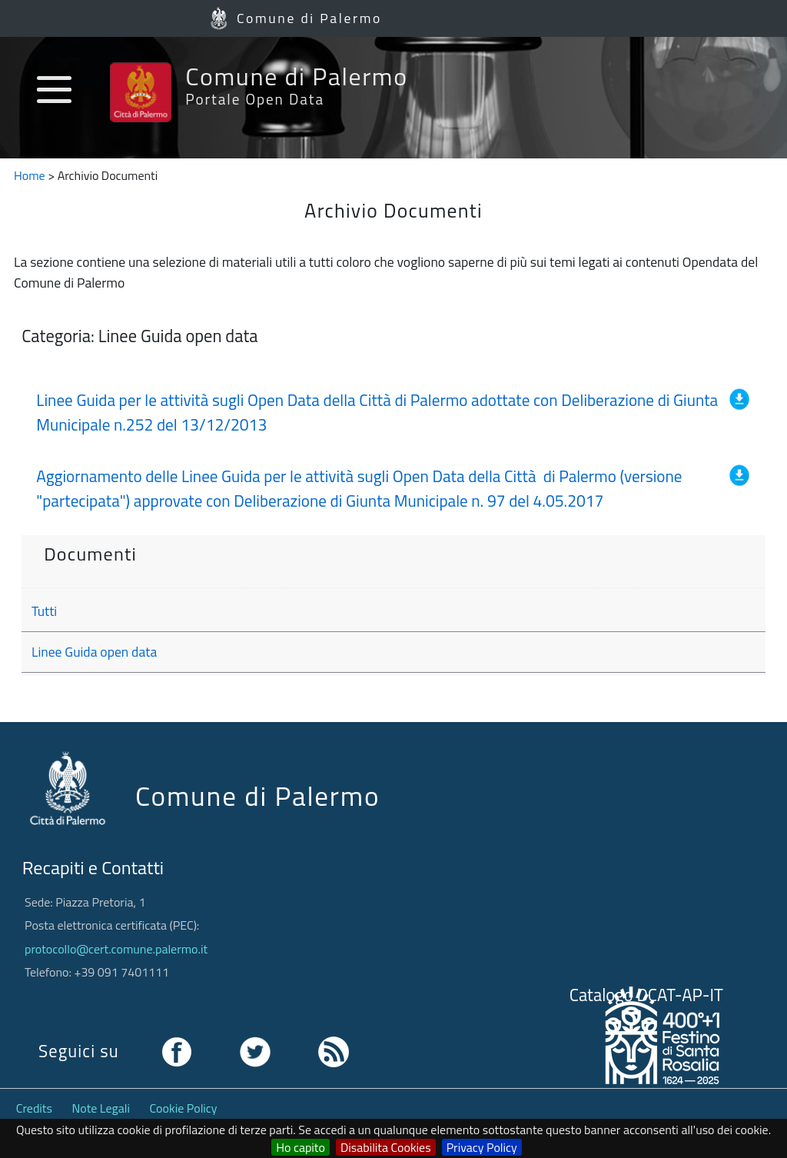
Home (29, 175)
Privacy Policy (482, 1147)
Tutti (44, 611)
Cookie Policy (184, 1108)
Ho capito (300, 1147)
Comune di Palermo (309, 18)
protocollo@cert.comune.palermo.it (116, 949)
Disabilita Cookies (385, 1147)
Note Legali (101, 1108)
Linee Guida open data (94, 651)
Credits (34, 1108)
